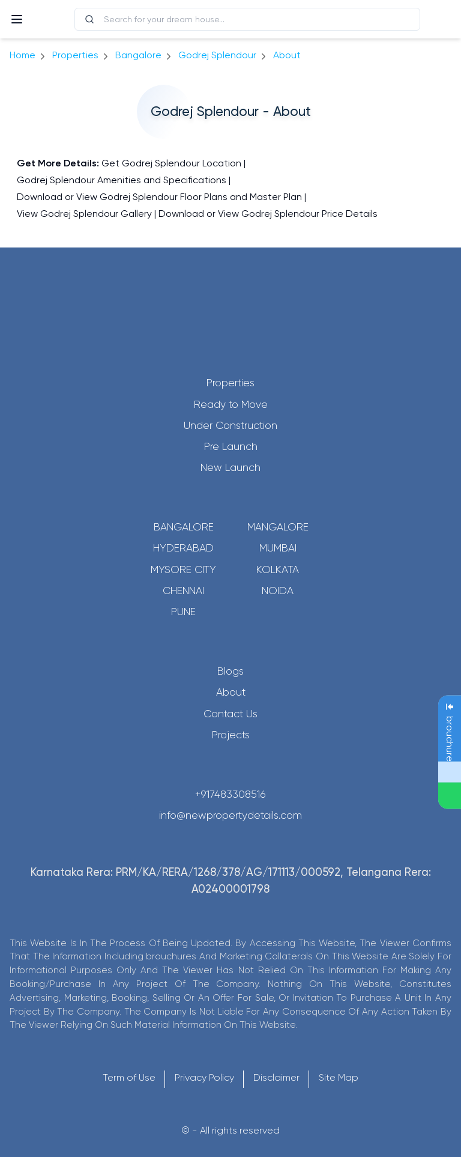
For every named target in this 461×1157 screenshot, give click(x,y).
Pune (183, 612)
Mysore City (183, 569)
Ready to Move (231, 404)
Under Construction (230, 425)
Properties (75, 55)
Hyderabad (183, 548)
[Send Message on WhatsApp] (449, 796)
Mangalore (278, 527)
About (231, 692)
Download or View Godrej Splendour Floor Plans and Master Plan (159, 196)
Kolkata (277, 569)
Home (22, 55)
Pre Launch (231, 446)
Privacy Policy (204, 1077)
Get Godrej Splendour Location (171, 163)
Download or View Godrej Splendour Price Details (268, 213)
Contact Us (230, 714)
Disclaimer (276, 1077)
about (287, 55)
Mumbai (278, 548)
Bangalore (184, 527)
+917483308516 (230, 794)
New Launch (230, 467)
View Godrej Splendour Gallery (84, 213)
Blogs (230, 671)
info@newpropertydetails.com (230, 815)
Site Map (338, 1077)
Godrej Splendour (217, 55)
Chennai (183, 591)
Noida (278, 591)
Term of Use (129, 1077)
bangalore (138, 55)
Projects (231, 735)
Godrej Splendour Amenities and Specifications (121, 180)
